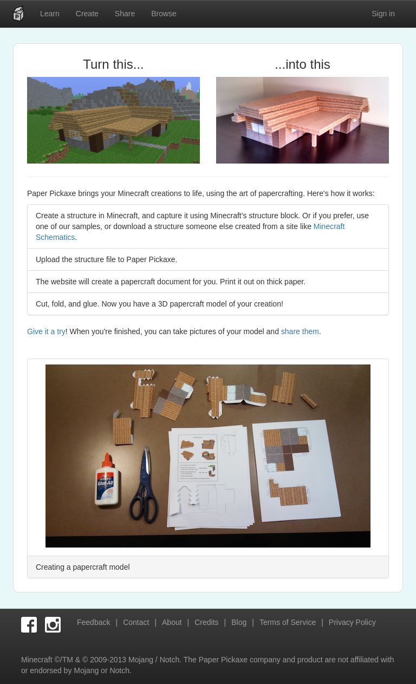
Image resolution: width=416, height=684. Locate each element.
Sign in (383, 13)
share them (300, 331)
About (172, 622)
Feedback (93, 622)
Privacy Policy (352, 622)
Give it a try (46, 331)
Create (87, 13)
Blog (238, 622)
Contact (136, 622)
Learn (50, 13)
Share (125, 13)
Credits (206, 622)
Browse (164, 13)
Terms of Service (287, 622)
